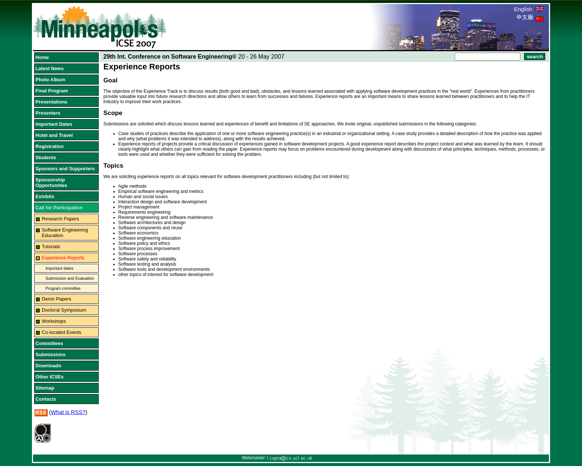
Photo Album (50, 79)
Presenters (48, 113)
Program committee (63, 288)
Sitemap (45, 388)
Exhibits (45, 196)
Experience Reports (63, 257)
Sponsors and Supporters (65, 168)
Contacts (46, 399)
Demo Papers (56, 299)
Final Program (52, 90)
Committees (49, 343)
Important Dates (54, 124)
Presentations (52, 102)
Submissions (51, 354)
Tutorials (51, 246)
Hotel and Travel (54, 135)
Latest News (50, 68)
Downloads (48, 365)
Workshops (54, 321)
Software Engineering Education (65, 232)
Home (42, 57)
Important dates (59, 268)
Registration (50, 146)
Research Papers (60, 218)
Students (46, 157)
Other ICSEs (50, 377)
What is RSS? (68, 412)
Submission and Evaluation (70, 278)
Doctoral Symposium (64, 310)
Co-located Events (61, 332)
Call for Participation (59, 207)
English (528, 9)
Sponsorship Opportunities (51, 182)
